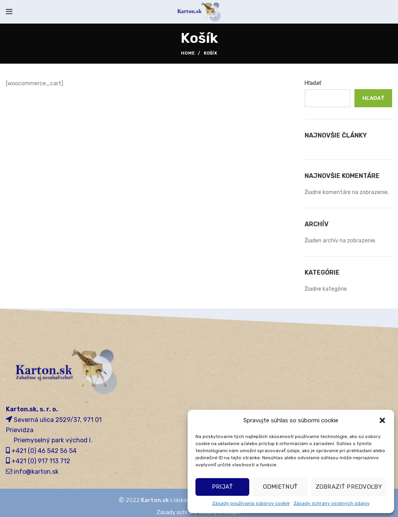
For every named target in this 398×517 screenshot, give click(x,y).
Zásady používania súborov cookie (251, 503)
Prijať (222, 486)
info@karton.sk (36, 471)
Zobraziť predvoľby (349, 486)
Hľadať (313, 83)
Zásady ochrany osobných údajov (332, 503)
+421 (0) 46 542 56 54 (44, 451)
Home (188, 53)
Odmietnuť (280, 486)
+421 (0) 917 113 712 (40, 461)
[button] (382, 420)
